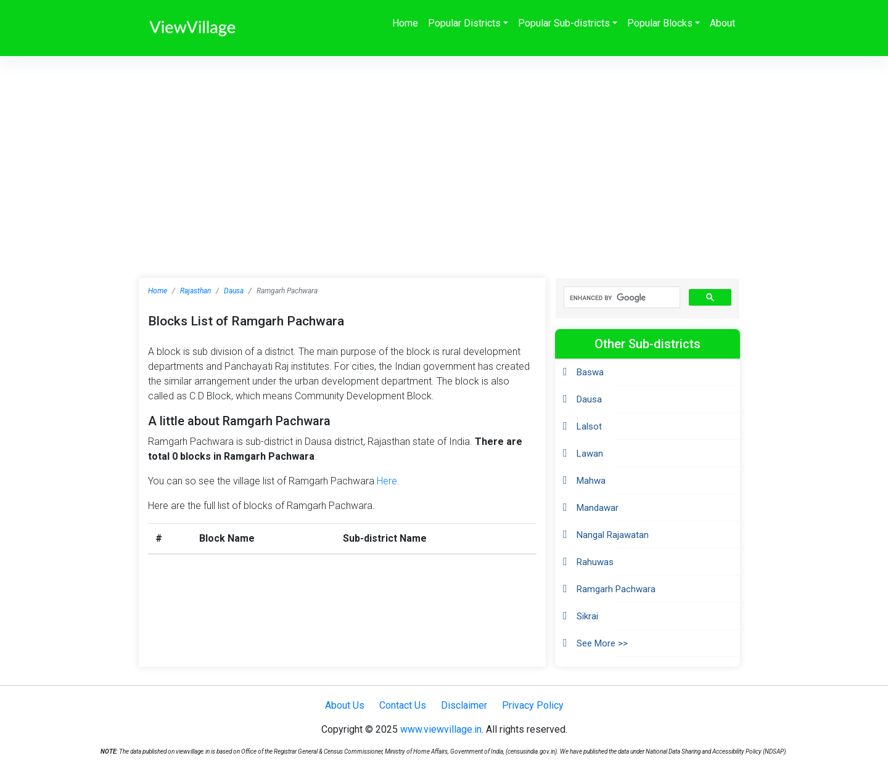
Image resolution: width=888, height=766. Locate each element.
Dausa (234, 291)
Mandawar (598, 507)
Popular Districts (464, 23)
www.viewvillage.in (441, 729)
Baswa (590, 372)
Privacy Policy (533, 705)
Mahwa (591, 480)
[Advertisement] (444, 148)
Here (387, 481)
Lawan (590, 453)
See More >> (602, 643)
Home (405, 23)
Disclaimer (464, 705)
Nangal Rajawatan (613, 534)
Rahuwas (595, 562)
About (722, 23)
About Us (344, 705)
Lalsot (589, 426)
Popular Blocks (660, 23)
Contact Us (402, 705)
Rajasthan (195, 291)
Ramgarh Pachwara (616, 589)
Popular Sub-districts (564, 23)
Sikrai (587, 616)
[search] (621, 297)
